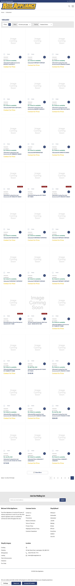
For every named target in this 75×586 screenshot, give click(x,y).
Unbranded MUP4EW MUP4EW (11, 237)
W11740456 (30, 410)
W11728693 (30, 193)
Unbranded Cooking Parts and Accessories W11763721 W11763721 (61, 108)
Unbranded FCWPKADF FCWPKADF (36, 62)
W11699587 (54, 149)
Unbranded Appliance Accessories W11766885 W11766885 (12, 370)
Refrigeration (4, 553)
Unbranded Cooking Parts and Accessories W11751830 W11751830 (61, 415)
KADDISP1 (30, 104)
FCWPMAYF (54, 277)
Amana (52, 526)
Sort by (36, 24)
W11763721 (54, 104)
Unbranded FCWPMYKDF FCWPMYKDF (13, 281)
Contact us (28, 512)
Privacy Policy (29, 526)
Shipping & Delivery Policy (32, 528)
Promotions (29, 518)
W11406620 (54, 193)
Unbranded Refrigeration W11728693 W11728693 (37, 196)
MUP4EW (5, 234)
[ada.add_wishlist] (20, 57)
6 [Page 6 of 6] (68, 478)
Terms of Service (30, 523)
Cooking (3, 547)
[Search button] (69, 6)
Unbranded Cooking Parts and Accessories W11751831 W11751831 (12, 460)
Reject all (16, 583)
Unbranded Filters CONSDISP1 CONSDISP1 (59, 460)
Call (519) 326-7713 (33, 552)
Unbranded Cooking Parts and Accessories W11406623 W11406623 (12, 196)
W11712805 (6, 320)
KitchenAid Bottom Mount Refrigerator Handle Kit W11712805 (13, 323)
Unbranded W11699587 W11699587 (60, 152)
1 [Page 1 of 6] (50, 478)
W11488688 (6, 149)
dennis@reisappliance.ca (34, 555)
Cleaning (3, 550)
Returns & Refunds (30, 520)
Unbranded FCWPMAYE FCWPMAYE (36, 281)
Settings (5, 583)
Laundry (3, 555)
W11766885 (6, 365)
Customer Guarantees (31, 531)
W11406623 (6, 193)
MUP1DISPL (6, 104)
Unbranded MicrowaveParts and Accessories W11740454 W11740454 (12, 415)
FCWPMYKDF (6, 277)
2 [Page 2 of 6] (54, 478)
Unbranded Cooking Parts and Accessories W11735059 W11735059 (61, 370)
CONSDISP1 (54, 455)
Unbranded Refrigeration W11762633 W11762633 (37, 370)
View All (52, 536)
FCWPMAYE (30, 277)
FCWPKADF (30, 59)
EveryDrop (53, 531)
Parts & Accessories (6, 558)
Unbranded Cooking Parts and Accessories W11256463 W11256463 (61, 63)
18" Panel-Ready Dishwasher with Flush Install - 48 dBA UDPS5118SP (37, 323)
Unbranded (53, 518)
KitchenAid (53, 515)
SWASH (52, 534)
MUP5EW (29, 149)
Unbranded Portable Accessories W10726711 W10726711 (12, 63)
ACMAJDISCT (30, 455)
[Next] (72, 478)
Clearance (3, 560)
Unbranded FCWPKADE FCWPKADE (60, 237)
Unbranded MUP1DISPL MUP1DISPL (12, 107)
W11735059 (54, 365)
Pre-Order (3, 563)
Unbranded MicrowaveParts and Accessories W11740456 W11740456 (37, 415)
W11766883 (54, 320)
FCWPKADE (54, 234)
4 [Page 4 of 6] (61, 478)
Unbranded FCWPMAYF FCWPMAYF (60, 281)
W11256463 (54, 59)
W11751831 (6, 455)
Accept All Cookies (29, 583)
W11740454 (6, 410)
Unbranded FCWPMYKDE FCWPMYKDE (37, 237)
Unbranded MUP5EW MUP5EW (35, 152)
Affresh (52, 528)
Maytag (52, 523)
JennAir (52, 520)
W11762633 (30, 365)
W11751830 (54, 410)
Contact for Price (9, 67)
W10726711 (6, 59)
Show (15, 24)
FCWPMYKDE (30, 234)
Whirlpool (52, 512)
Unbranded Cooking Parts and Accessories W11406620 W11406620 (61, 196)
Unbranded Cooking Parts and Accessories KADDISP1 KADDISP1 (36, 108)
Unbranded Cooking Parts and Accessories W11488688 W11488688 (12, 153)
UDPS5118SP (30, 320)
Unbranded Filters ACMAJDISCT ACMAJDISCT (36, 460)
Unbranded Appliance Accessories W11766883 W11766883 (60, 325)
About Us (28, 515)
